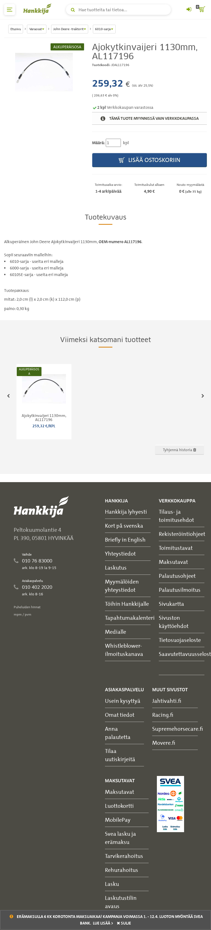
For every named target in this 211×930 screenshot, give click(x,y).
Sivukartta (171, 603)
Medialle (115, 631)
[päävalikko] (9, 9)
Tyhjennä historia (179, 449)
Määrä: (98, 143)
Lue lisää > (103, 923)
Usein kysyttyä (122, 700)
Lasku (112, 884)
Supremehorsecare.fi (177, 728)
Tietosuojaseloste (180, 640)
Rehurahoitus (121, 870)
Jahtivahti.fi (166, 700)
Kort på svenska (124, 525)
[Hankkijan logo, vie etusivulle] (38, 8)
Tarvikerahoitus (124, 856)
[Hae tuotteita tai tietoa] (118, 9)
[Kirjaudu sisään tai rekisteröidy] (188, 9)
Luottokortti (119, 805)
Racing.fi (162, 714)
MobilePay (118, 819)
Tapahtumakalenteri (130, 617)
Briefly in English (125, 539)
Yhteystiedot (120, 553)
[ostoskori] (201, 9)
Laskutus (116, 567)
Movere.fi (163, 742)
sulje (124, 923)
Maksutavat (173, 561)
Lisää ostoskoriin (149, 160)
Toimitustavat (176, 547)
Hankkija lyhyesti (126, 511)
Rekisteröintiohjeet (182, 533)
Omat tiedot (119, 714)
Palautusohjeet (177, 575)
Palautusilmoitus (180, 589)
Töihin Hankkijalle (127, 603)
